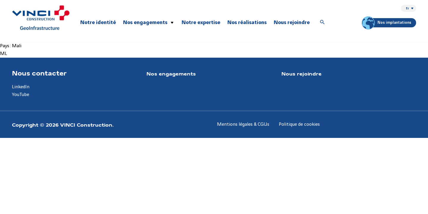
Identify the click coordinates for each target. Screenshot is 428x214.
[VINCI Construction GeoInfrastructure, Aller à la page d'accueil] (41, 17)
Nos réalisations (247, 22)
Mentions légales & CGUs (243, 124)
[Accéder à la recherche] (322, 22)
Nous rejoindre (292, 22)
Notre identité (98, 22)
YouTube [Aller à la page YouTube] (20, 94)
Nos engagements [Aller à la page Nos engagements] (171, 73)
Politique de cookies (299, 124)
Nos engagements (145, 22)
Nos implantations (387, 22)
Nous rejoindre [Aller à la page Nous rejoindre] (301, 73)
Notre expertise (201, 22)
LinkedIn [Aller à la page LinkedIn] (20, 86)
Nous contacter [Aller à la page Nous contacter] (39, 73)
